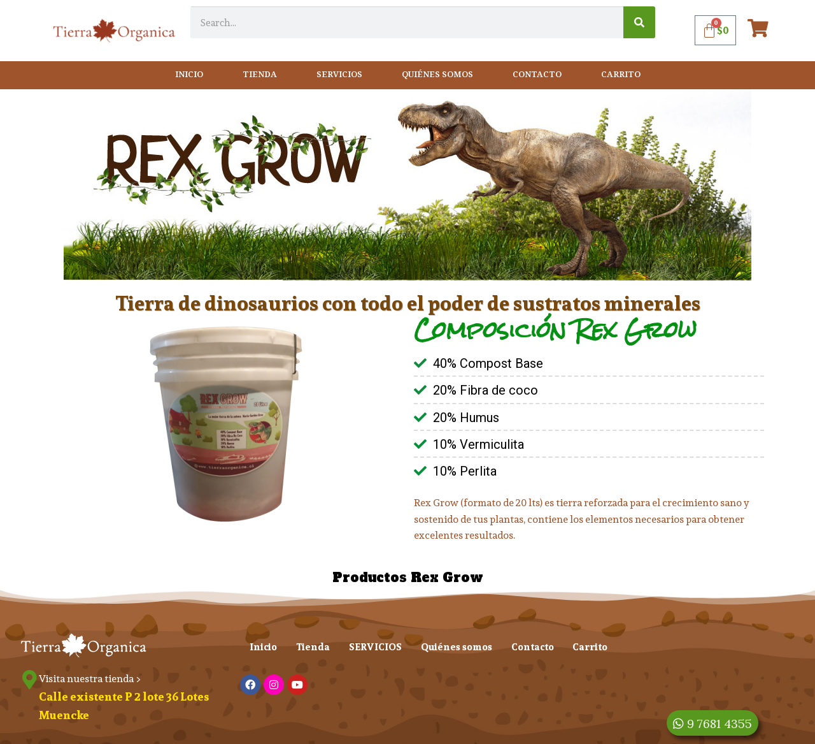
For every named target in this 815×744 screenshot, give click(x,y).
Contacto (537, 74)
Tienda (260, 74)
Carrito (621, 74)
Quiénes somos (437, 74)
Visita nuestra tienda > (90, 679)
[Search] (639, 22)
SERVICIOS (339, 74)
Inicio (189, 74)
